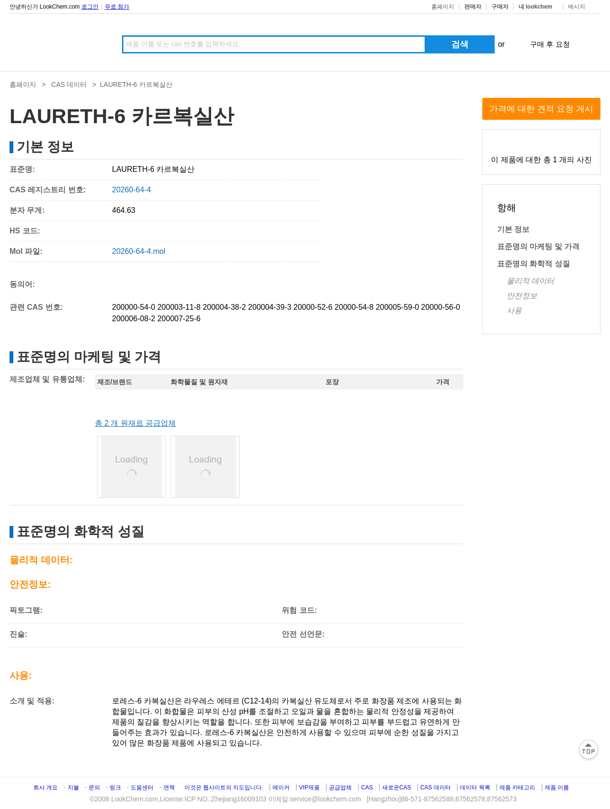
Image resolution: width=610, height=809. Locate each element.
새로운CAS (396, 787)
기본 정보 (513, 229)
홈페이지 (442, 6)
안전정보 (522, 296)
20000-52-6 (313, 307)
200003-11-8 (179, 307)
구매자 (499, 6)
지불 (73, 787)
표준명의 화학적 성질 (533, 264)
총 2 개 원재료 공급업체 (135, 423)
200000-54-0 (133, 307)
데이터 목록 (475, 787)
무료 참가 (117, 6)
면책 (169, 787)
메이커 (281, 787)
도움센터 (142, 787)
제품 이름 (557, 787)
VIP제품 (309, 787)
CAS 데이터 (69, 84)
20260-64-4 (131, 190)
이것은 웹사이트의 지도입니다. (224, 787)
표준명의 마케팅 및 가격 (538, 246)
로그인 (90, 6)
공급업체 (340, 787)
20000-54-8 (354, 307)
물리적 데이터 (530, 281)
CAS (367, 787)
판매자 (472, 6)
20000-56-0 (440, 307)
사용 (514, 310)
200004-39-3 (270, 307)
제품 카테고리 (517, 787)
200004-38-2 (224, 307)
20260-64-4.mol (138, 251)
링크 (115, 787)
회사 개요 (45, 787)
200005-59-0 (397, 307)
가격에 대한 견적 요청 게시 (541, 109)
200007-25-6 (179, 319)
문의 (95, 787)
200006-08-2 (133, 319)
